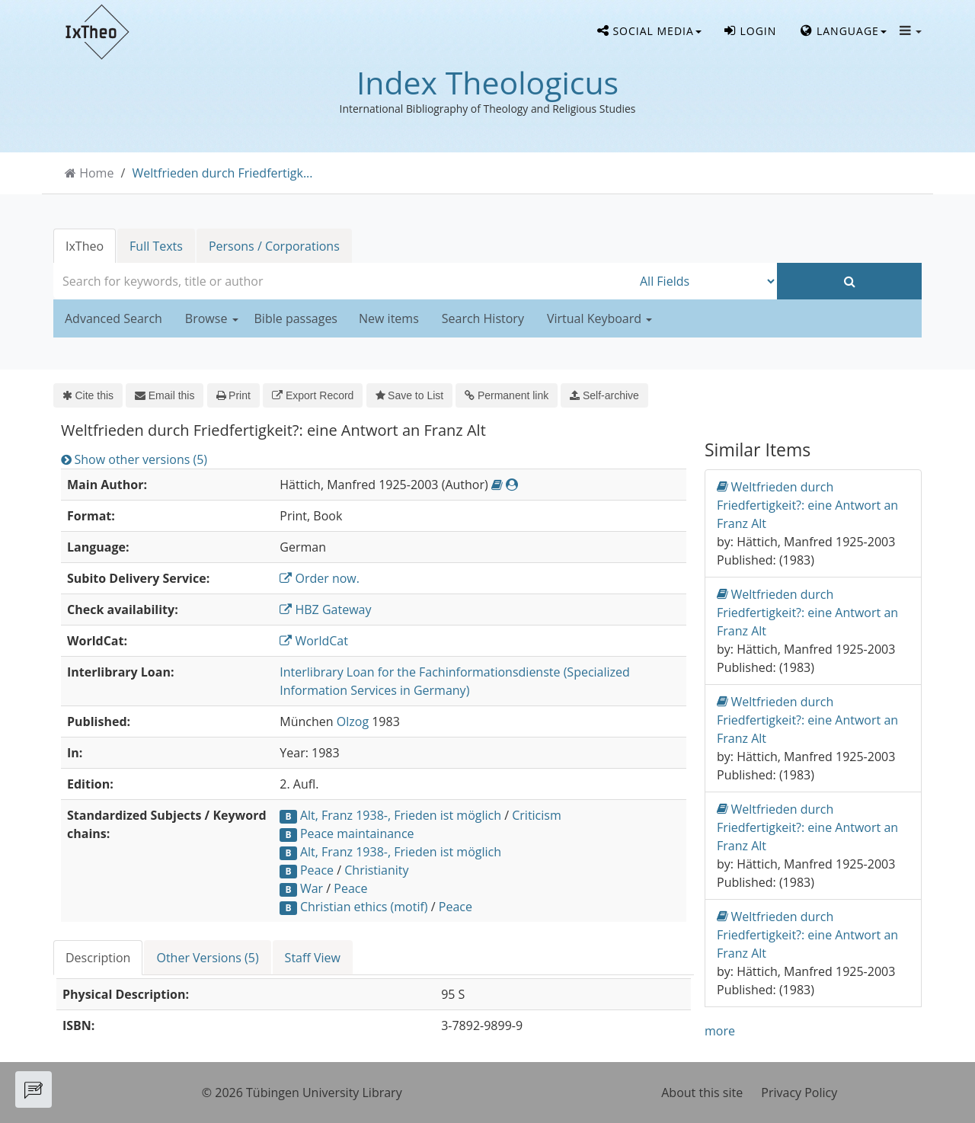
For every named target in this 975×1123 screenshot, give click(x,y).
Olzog (353, 721)
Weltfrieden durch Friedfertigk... (223, 173)
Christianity (376, 870)
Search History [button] (483, 318)
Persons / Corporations (274, 246)
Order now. (320, 578)
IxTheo (85, 246)
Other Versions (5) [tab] (207, 957)
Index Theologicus (487, 82)
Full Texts (156, 246)
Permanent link (506, 395)
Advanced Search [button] (113, 318)
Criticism (536, 815)
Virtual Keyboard (599, 318)
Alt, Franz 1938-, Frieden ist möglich (400, 815)
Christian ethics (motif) (364, 906)
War (311, 888)
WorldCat (314, 640)
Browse (211, 318)
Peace (317, 870)
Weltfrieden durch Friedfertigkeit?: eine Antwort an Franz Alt (807, 505)
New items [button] (389, 318)
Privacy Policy (799, 1092)
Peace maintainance (357, 833)
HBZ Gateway (325, 609)
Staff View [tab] (312, 957)
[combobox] (342, 281)
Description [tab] (98, 957)
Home (96, 173)
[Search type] (704, 281)
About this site (702, 1092)
